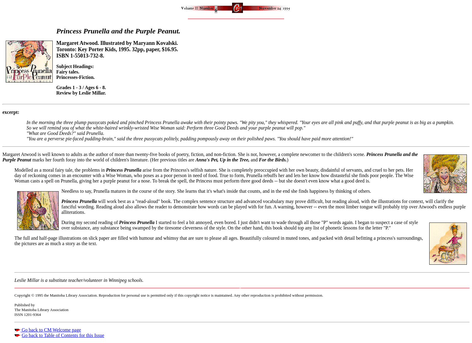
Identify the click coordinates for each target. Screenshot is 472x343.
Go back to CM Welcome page (50, 329)
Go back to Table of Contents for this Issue (63, 335)
